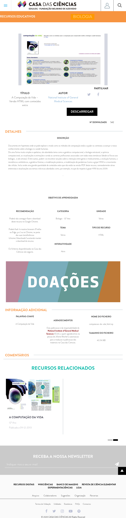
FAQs (77, 504)
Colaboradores (50, 495)
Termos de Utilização (43, 504)
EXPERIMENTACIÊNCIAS (60, 487)
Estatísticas (68, 504)
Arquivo (35, 495)
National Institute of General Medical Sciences (63, 99)
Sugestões (65, 495)
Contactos (87, 504)
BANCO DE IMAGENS (67, 484)
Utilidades (57, 504)
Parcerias (94, 495)
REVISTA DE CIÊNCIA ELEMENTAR (99, 484)
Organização (80, 495)
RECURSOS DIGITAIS (24, 484)
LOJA (79, 487)
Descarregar (82, 111)
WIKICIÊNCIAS (45, 484)
